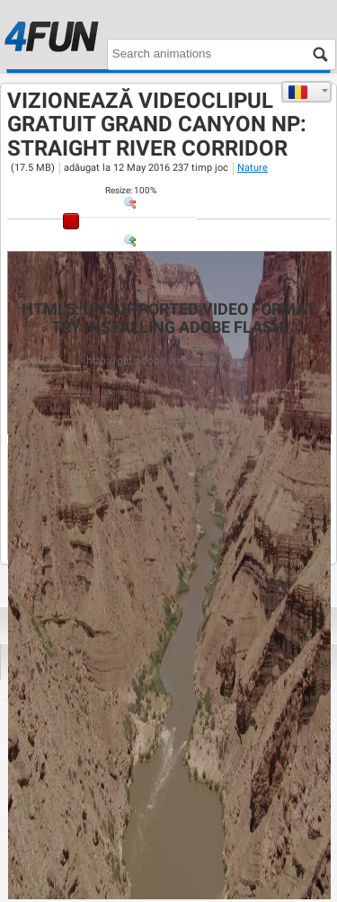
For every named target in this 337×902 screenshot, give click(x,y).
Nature (252, 168)
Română (298, 92)
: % (130, 190)
